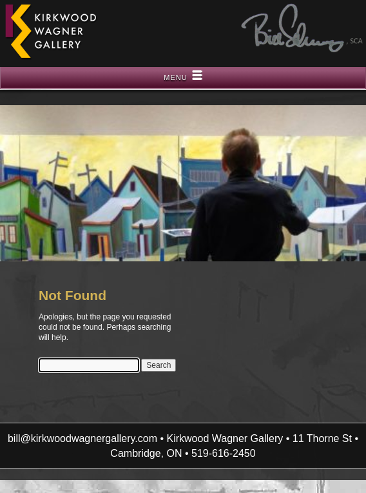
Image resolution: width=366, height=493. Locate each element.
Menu (175, 77)
